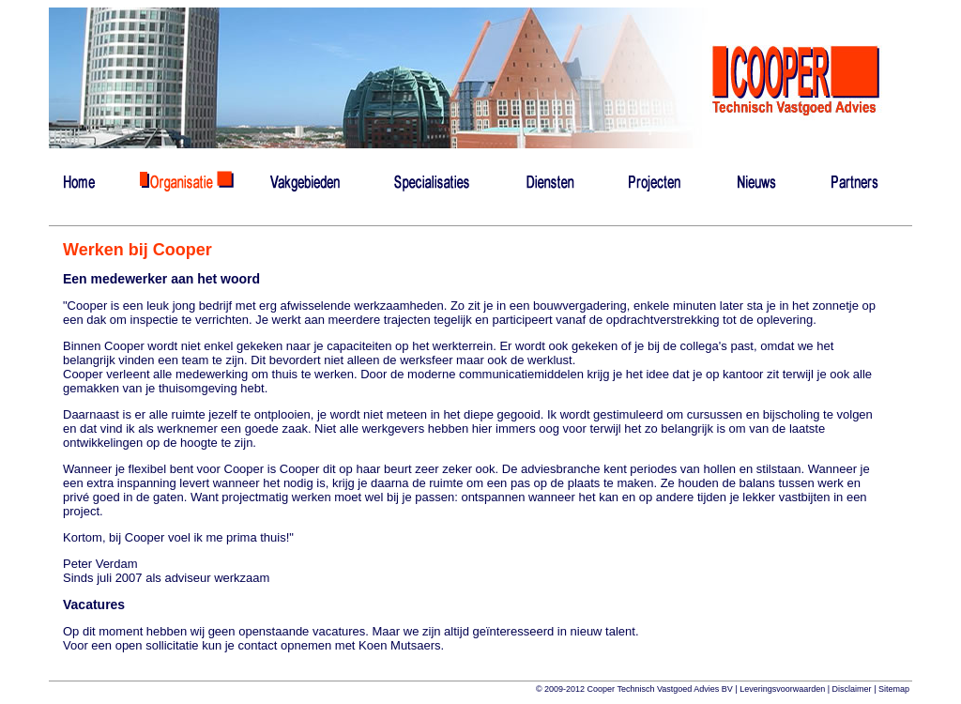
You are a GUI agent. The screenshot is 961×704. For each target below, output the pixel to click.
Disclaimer (852, 689)
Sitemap (893, 689)
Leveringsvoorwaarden (782, 689)
